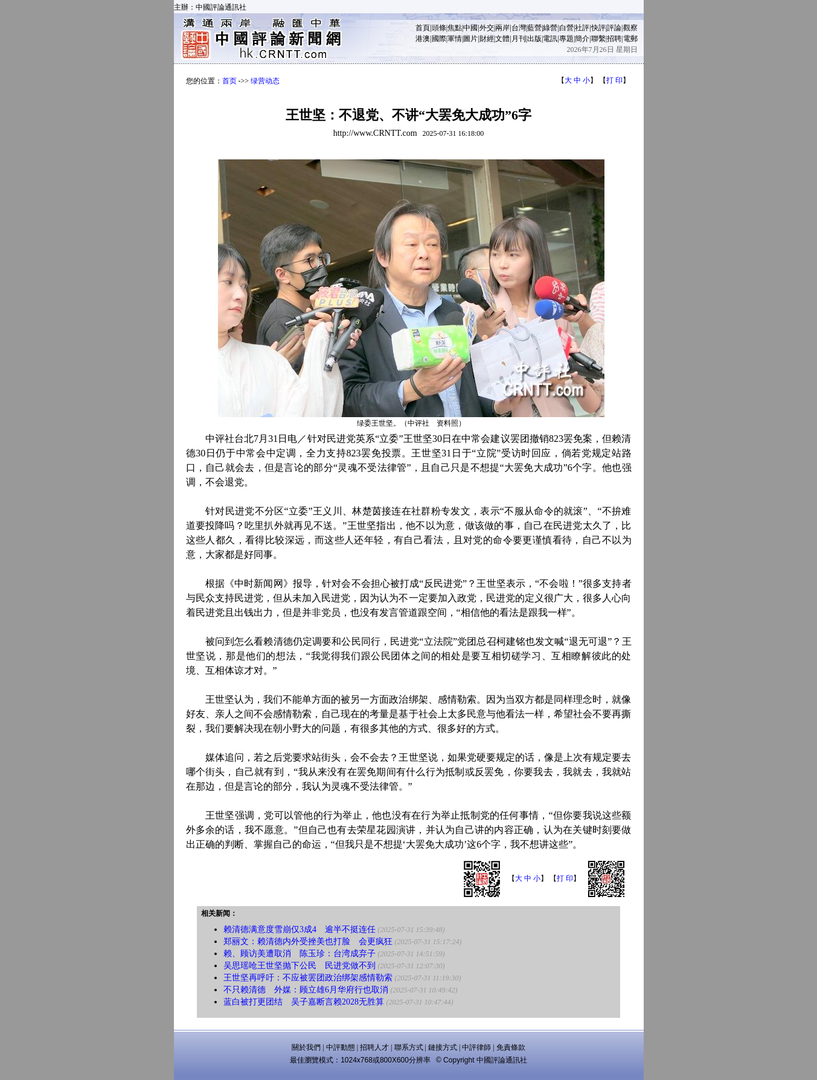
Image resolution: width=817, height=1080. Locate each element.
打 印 (614, 80)
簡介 (582, 38)
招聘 (614, 38)
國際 (439, 38)
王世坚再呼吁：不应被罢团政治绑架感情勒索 (307, 977)
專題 (566, 38)
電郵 (630, 38)
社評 (582, 28)
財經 (486, 38)
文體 (502, 38)
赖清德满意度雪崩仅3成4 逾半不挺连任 (299, 929)
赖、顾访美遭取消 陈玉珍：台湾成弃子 (299, 953)
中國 (470, 28)
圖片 (470, 38)
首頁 (422, 28)
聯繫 (598, 38)
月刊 (518, 38)
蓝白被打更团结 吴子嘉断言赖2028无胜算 (303, 1001)
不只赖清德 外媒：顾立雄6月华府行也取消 (305, 989)
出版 (534, 38)
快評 (598, 28)
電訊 (550, 38)
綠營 (550, 28)
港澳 (422, 38)
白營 (566, 28)
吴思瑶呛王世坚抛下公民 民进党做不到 (299, 965)
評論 (614, 28)
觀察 (630, 28)
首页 (229, 81)
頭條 (439, 28)
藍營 (534, 28)
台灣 (518, 28)
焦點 (454, 28)
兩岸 (502, 28)
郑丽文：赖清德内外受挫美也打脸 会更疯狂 (307, 941)
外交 (486, 28)
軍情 (454, 38)
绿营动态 (265, 81)
